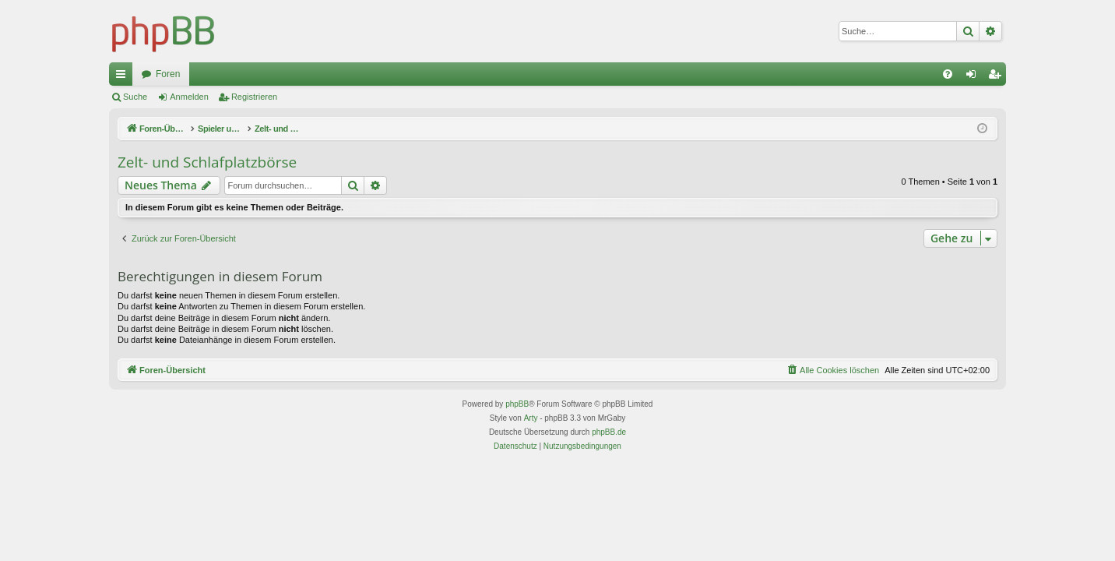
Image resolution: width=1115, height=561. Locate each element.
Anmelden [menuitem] (974, 77)
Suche (135, 96)
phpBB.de (609, 432)
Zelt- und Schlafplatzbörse (207, 162)
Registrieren (254, 96)
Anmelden (189, 96)
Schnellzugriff (123, 77)
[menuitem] (947, 74)
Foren (168, 74)
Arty (531, 418)
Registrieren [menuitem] (998, 77)
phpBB (517, 404)
